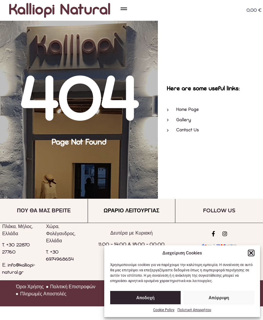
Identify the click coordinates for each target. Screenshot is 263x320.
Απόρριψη (219, 297)
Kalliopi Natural (60, 10)
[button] (251, 253)
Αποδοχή (145, 297)
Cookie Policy (163, 310)
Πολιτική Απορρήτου (194, 310)
